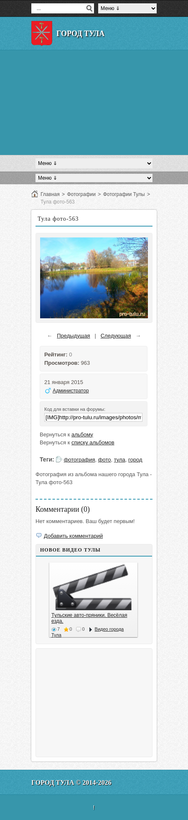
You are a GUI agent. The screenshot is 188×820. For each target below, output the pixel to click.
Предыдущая (73, 336)
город (135, 459)
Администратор (71, 391)
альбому (82, 434)
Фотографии (81, 194)
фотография (79, 459)
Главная (50, 194)
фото (104, 459)
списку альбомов (92, 442)
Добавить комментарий (73, 536)
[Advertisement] (94, 102)
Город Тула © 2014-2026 (71, 782)
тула (119, 459)
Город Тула (80, 33)
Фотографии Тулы (124, 194)
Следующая (116, 336)
